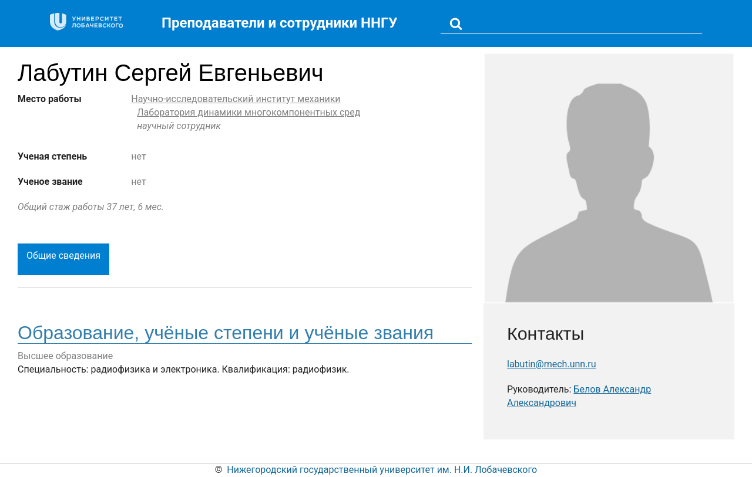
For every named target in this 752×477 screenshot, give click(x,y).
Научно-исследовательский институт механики (235, 98)
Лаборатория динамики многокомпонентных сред (248, 112)
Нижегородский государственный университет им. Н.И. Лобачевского (382, 469)
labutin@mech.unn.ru (551, 364)
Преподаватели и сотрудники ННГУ (279, 23)
